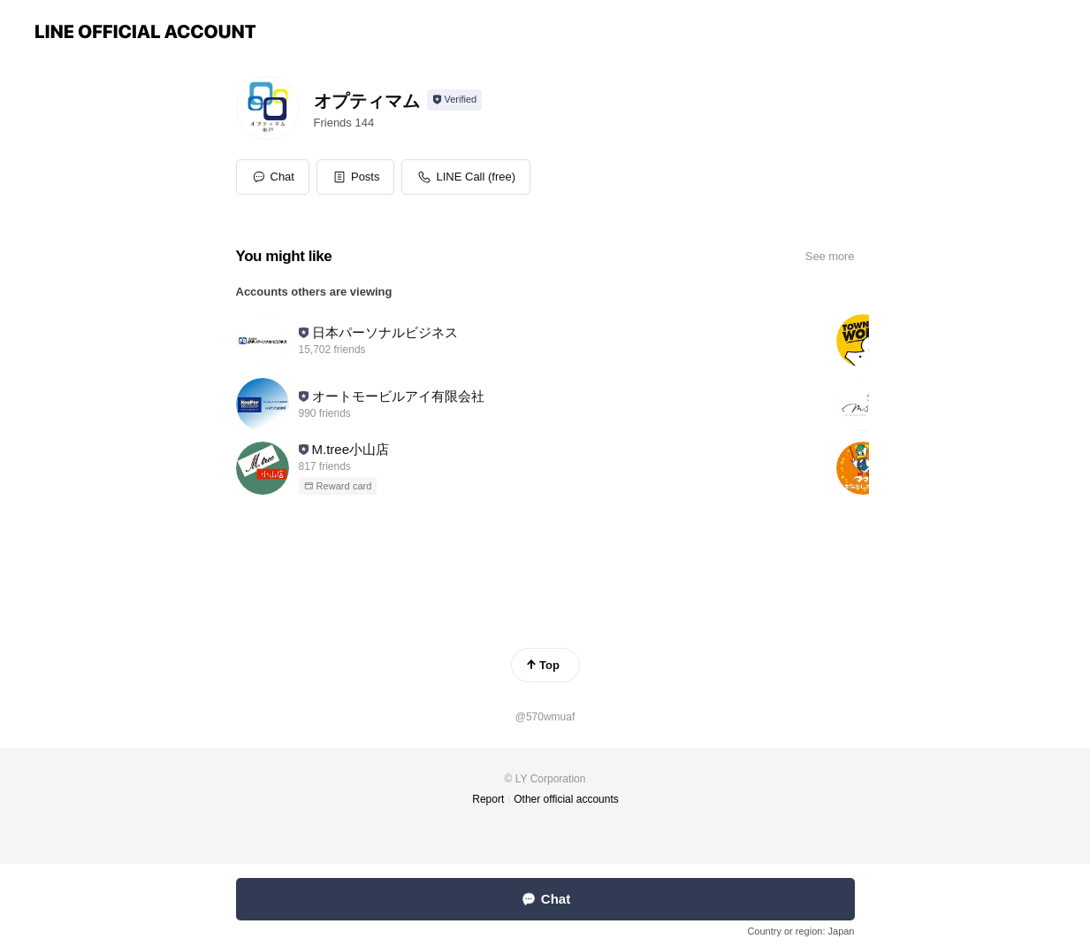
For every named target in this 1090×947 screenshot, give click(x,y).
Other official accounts (566, 799)
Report (488, 799)
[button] (355, 177)
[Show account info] (455, 100)
